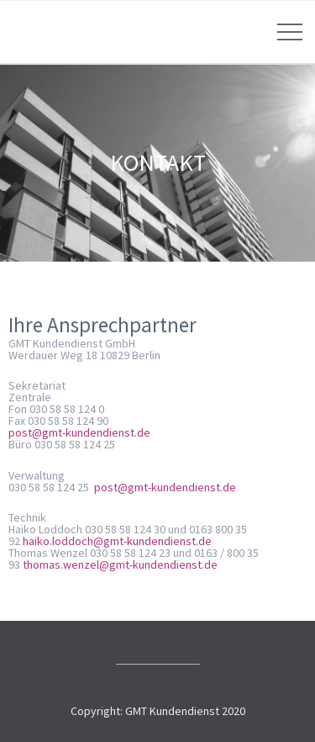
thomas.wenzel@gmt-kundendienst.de (120, 564)
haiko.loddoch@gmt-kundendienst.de (117, 541)
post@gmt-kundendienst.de (79, 432)
